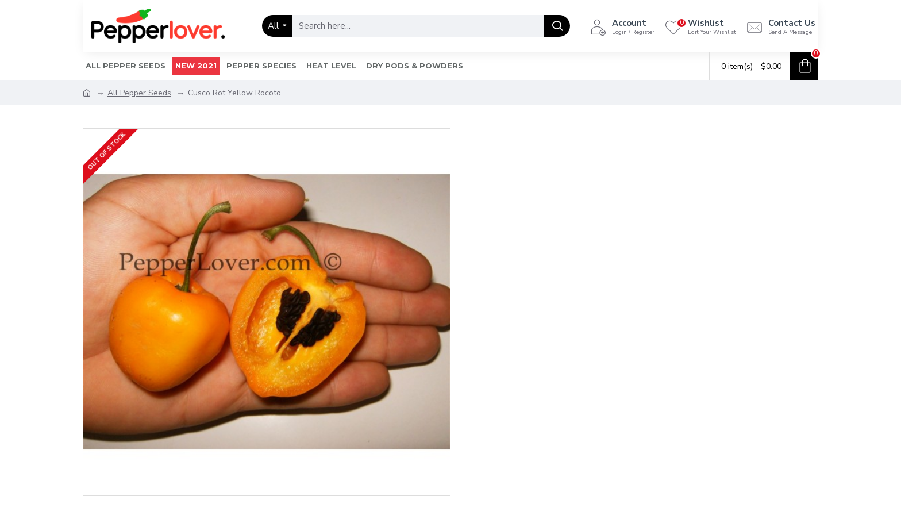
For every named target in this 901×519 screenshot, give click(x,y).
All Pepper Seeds (139, 92)
